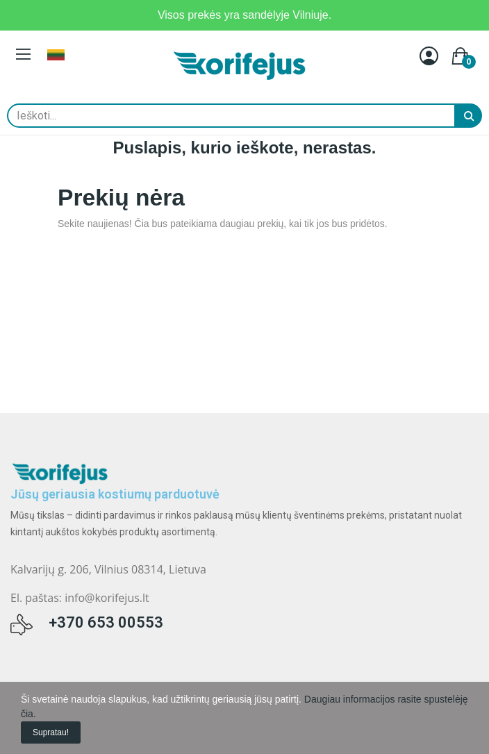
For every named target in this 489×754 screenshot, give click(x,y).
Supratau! (51, 732)
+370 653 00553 (106, 622)
